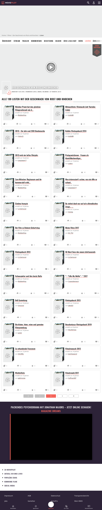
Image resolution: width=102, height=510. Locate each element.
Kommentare (36, 41)
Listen (88, 41)
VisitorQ (20, 136)
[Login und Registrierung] (93, 3)
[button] (13, 507)
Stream (17, 41)
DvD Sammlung (21, 300)
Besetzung (48, 41)
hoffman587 (72, 378)
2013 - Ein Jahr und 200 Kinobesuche (30, 131)
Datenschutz (55, 496)
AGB (29, 496)
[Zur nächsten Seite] (62, 396)
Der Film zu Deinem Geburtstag (27, 227)
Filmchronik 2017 (72, 372)
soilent (70, 164)
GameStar (31, 501)
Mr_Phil (70, 233)
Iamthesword (72, 354)
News (81, 41)
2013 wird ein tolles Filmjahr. (26, 155)
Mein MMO (78, 501)
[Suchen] (88, 3)
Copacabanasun (73, 281)
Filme (9, 35)
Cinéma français (21, 203)
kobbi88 (70, 115)
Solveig (70, 212)
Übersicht (6, 41)
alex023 (70, 306)
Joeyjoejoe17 (22, 160)
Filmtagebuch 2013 (23, 251)
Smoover (21, 306)
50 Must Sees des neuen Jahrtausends (80, 251)
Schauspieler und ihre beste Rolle (28, 276)
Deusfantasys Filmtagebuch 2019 (78, 324)
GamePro (54, 501)
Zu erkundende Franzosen (25, 348)
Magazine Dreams (51, 411)
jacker (20, 333)
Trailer (25, 41)
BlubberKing (22, 115)
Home (4, 35)
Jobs (5, 501)
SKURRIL (21, 354)
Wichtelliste (20, 372)
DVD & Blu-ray (70, 41)
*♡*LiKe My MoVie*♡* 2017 (76, 276)
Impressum (8, 496)
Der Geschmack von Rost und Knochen (25, 35)
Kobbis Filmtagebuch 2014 (75, 131)
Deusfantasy (72, 330)
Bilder (58, 41)
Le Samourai (22, 209)
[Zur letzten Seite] (74, 396)
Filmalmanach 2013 (73, 348)
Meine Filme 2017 (72, 227)
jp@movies (21, 378)
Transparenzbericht (81, 496)
